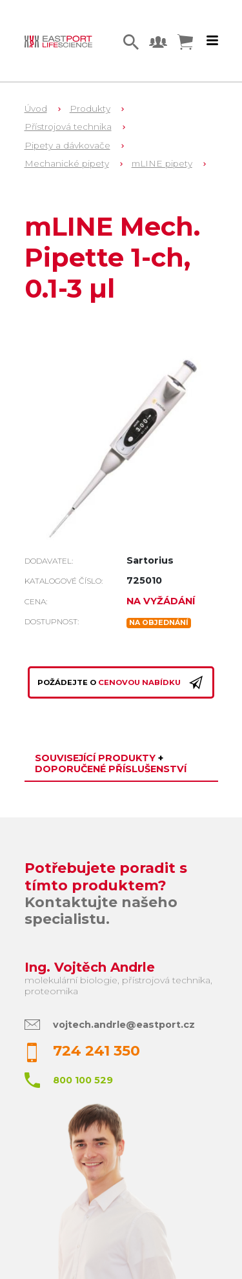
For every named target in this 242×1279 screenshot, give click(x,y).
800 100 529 (83, 1080)
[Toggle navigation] (212, 40)
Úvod (36, 108)
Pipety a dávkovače (67, 145)
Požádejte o (121, 682)
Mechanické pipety (67, 163)
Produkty (90, 108)
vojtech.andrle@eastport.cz (124, 1024)
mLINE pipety (162, 163)
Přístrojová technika (68, 126)
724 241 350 (96, 1050)
